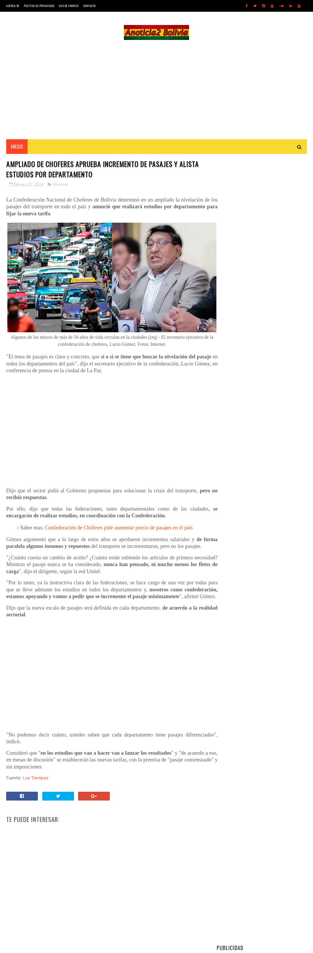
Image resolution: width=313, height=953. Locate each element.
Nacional (60, 185)
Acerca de (12, 6)
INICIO (17, 147)
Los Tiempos (35, 787)
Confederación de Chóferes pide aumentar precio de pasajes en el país (119, 523)
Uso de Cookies (69, 6)
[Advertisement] (156, 90)
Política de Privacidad (39, 6)
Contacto (89, 6)
